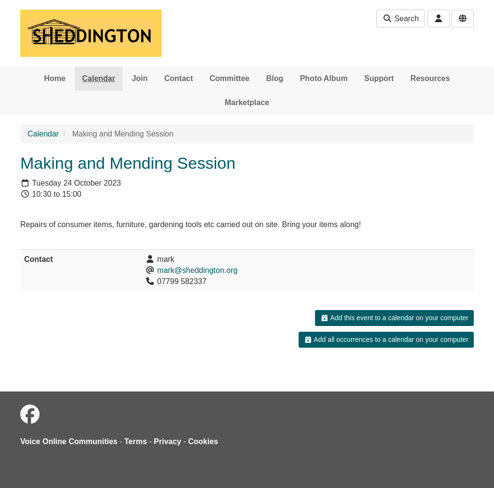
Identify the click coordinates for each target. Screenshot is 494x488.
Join (140, 78)
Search (401, 18)
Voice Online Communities (69, 441)
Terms (135, 441)
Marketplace (247, 102)
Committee (230, 78)
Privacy (167, 441)
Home (54, 78)
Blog (275, 78)
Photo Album (324, 78)
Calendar (98, 78)
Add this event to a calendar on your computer (394, 318)
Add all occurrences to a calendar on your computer (386, 339)
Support (379, 78)
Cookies (203, 441)
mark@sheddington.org (197, 270)
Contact (179, 78)
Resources (430, 78)
